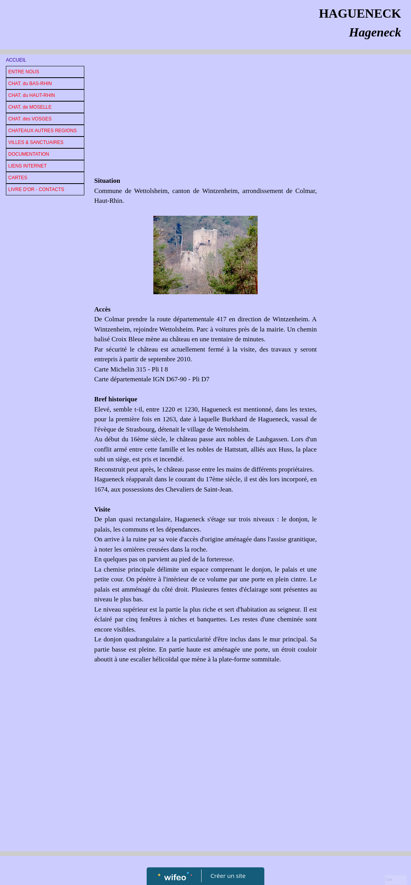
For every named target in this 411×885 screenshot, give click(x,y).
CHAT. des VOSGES (29, 119)
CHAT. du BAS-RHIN (30, 83)
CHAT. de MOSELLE (29, 107)
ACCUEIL (16, 60)
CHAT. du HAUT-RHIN (31, 95)
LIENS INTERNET (27, 166)
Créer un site (228, 876)
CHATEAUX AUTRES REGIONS (42, 130)
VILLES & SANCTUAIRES (36, 142)
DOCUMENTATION (28, 154)
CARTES (17, 177)
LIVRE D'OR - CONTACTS (36, 189)
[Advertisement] (205, 117)
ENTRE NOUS (23, 72)
